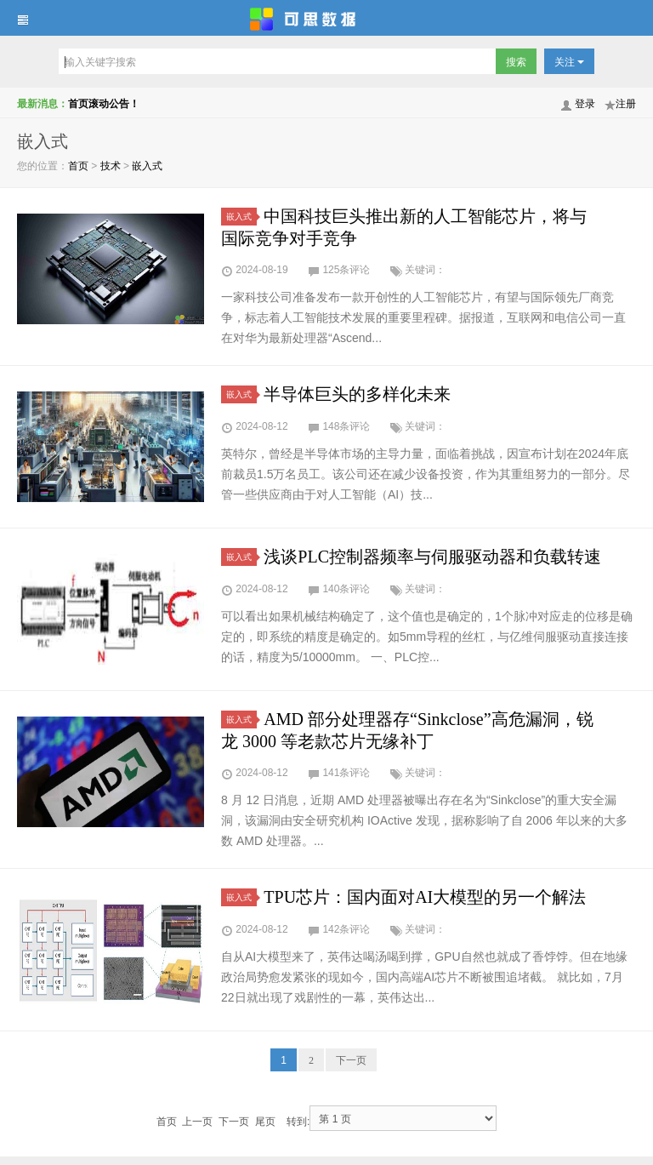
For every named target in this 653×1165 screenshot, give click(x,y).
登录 (585, 104)
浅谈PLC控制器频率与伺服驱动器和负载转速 (432, 556)
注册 (626, 104)
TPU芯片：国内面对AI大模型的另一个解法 (425, 897)
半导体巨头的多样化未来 (357, 394)
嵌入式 (147, 166)
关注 (569, 62)
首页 (78, 166)
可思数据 (326, 18)
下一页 (351, 1060)
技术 (110, 166)
